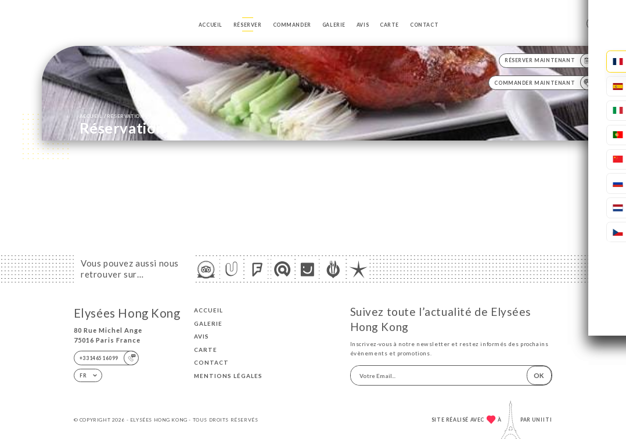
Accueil (210, 25)
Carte (389, 25)
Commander (292, 25)
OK (539, 375)
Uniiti (542, 420)
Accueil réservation (112, 115)
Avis (363, 25)
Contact (424, 25)
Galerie (334, 25)
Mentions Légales (228, 375)
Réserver (247, 25)
